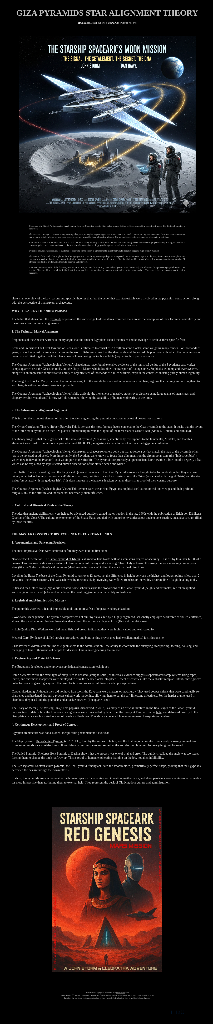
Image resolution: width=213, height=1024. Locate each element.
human (183, 373)
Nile (158, 712)
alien (66, 418)
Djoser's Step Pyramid (49, 741)
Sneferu (40, 766)
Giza (57, 431)
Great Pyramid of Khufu (65, 559)
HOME (82, 22)
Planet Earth (120, 992)
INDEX (112, 22)
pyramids (55, 319)
